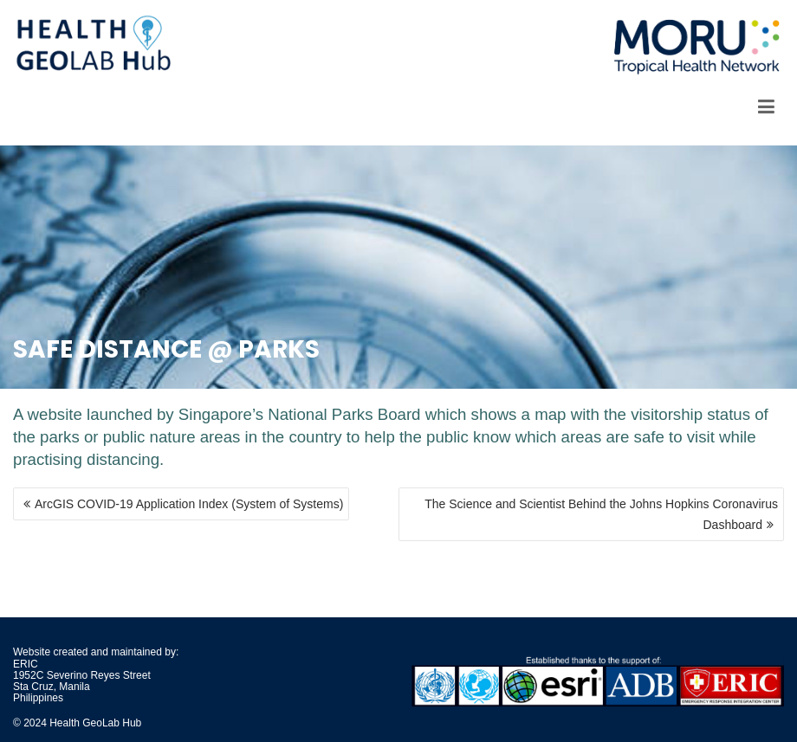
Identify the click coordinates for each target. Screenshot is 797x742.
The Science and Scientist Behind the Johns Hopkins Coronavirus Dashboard (601, 514)
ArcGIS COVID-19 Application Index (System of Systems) (189, 504)
